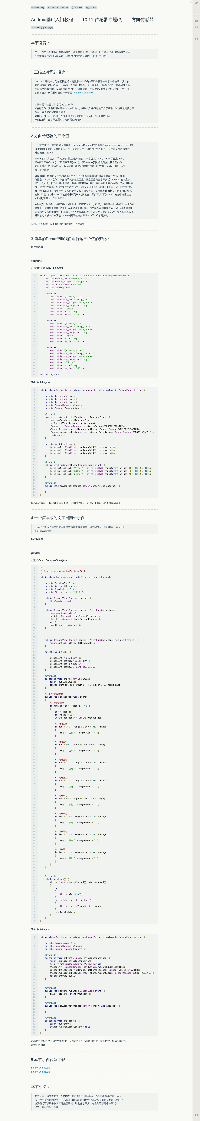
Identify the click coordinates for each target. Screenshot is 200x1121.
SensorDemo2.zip (40, 1067)
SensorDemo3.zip (40, 1071)
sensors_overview (84, 92)
